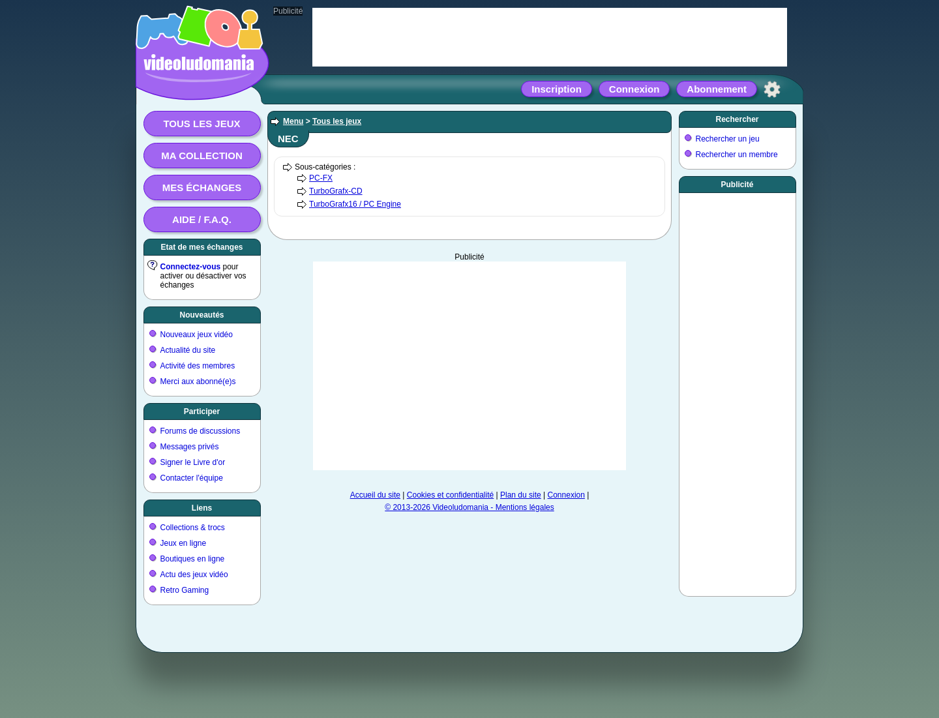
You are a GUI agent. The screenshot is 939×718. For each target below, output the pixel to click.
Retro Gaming (184, 590)
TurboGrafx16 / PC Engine (355, 204)
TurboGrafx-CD (336, 191)
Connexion (634, 89)
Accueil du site (375, 495)
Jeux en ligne (183, 543)
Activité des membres (197, 365)
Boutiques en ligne (192, 558)
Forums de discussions (200, 431)
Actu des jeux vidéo (194, 574)
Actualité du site (188, 350)
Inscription (556, 89)
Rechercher (736, 119)
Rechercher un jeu (728, 138)
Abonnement (717, 89)
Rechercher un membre (737, 154)
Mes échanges (202, 187)
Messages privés (189, 446)
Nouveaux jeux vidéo (196, 334)
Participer (202, 411)
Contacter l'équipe (191, 478)
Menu (293, 121)
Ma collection (201, 155)
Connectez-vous (190, 266)
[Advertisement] (469, 366)
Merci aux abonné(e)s (198, 381)
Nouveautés (201, 315)
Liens (202, 508)
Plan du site (520, 495)
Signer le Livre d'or (193, 462)
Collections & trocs (192, 527)
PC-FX (321, 178)
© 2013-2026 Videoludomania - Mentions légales (469, 507)
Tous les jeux (201, 123)
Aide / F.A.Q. (201, 219)
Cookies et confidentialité (450, 495)
